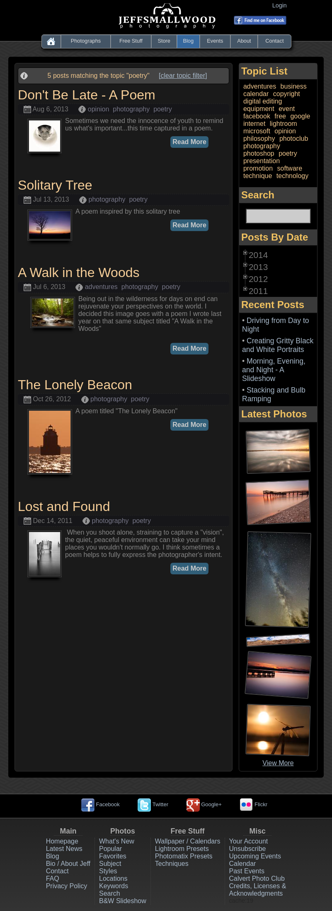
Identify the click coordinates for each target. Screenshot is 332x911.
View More (277, 762)
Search (109, 893)
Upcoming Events (255, 856)
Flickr (253, 804)
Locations (113, 878)
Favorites (112, 856)
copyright (286, 93)
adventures (101, 286)
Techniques (172, 863)
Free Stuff (131, 41)
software (289, 168)
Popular (110, 848)
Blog (188, 41)
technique (257, 175)
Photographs (86, 41)
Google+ (204, 804)
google (300, 116)
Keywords (113, 885)
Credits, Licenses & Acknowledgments (257, 889)
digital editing (262, 101)
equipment (258, 108)
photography (131, 109)
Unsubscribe (247, 848)
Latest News (64, 848)
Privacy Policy (66, 885)
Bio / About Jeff (68, 863)
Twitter (153, 804)
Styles (108, 871)
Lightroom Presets (182, 848)
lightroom (283, 123)
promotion (258, 168)
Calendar (242, 863)
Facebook (100, 804)
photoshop (258, 153)
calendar (256, 93)
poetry (162, 109)
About (244, 41)
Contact (274, 41)
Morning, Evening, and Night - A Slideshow (273, 370)
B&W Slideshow (122, 900)
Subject (110, 863)
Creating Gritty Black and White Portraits (277, 345)
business (294, 86)
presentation (261, 160)
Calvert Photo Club (257, 878)
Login (281, 5)
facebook (256, 116)
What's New (116, 841)
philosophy (259, 138)
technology (292, 175)
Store (164, 41)
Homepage (62, 841)
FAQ (52, 878)
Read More (189, 141)
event (287, 108)
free (280, 116)
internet (254, 123)
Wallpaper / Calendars (188, 841)
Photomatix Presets (184, 856)
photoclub (293, 138)
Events (215, 41)
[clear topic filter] (183, 75)
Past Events (246, 871)
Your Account (248, 841)
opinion (98, 109)
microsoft (256, 131)
